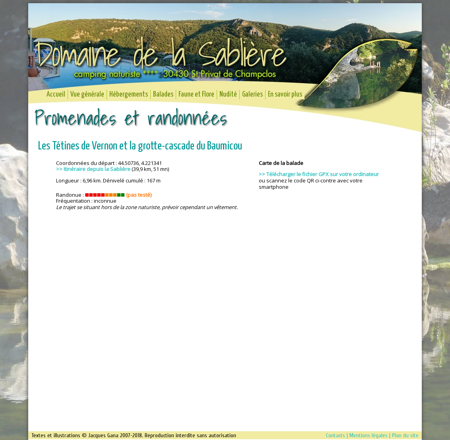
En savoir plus (285, 94)
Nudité (228, 94)
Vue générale (87, 94)
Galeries (252, 94)
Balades (163, 94)
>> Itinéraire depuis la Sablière (93, 169)
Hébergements (128, 94)
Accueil (56, 94)
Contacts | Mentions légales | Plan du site (372, 435)
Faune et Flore (196, 94)
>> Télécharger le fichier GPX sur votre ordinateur (319, 174)
